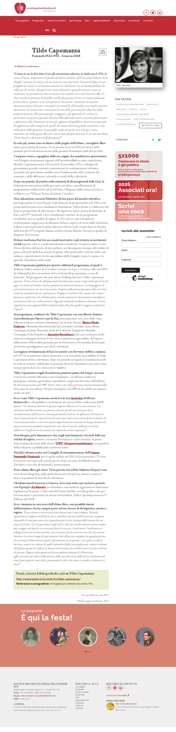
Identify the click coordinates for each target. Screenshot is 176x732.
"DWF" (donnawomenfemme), (74, 443)
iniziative (134, 20)
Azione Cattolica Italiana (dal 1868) (132, 114)
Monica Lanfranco (28, 66)
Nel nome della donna (126, 704)
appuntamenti (101, 20)
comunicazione (123, 119)
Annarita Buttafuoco (61, 334)
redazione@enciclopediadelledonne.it (38, 696)
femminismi (152, 104)
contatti (148, 20)
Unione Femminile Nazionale (130, 104)
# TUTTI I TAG (150, 125)
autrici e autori (57, 20)
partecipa (75, 20)
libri (87, 20)
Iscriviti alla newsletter (117, 695)
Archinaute (38, 487)
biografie (38, 20)
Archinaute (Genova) (125, 124)
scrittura (133, 109)
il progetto (22, 20)
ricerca (143, 109)
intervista (77, 398)
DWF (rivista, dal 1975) (144, 119)
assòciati (119, 20)
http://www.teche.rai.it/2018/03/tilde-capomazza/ (48, 579)
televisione (121, 109)
